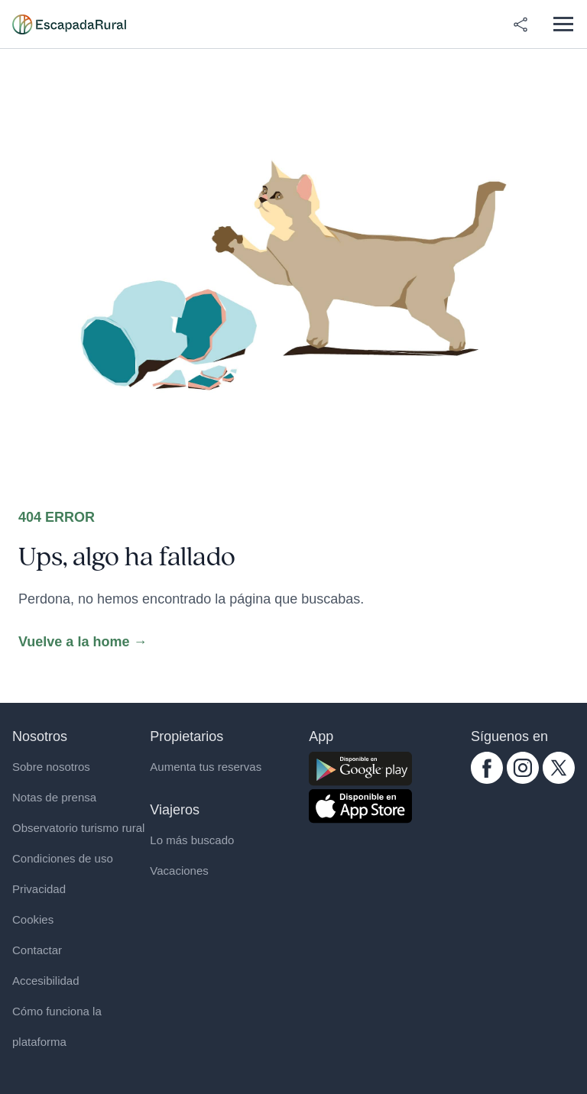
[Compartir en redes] (520, 24)
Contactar (37, 949)
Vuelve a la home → (82, 641)
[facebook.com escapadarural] (487, 768)
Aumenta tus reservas (205, 766)
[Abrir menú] (563, 24)
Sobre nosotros (51, 766)
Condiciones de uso (62, 858)
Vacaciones (179, 870)
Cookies (33, 919)
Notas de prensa (54, 797)
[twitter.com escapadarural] (559, 768)
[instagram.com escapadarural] (523, 768)
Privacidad (39, 888)
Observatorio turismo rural (78, 827)
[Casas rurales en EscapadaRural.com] (69, 24)
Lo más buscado (192, 839)
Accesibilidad (45, 980)
